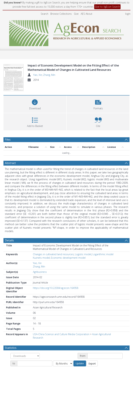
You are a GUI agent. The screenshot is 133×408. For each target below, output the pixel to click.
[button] (98, 103)
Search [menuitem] (44, 13)
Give (76, 13)
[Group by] (25, 356)
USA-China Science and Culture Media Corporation (61, 334)
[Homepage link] (66, 32)
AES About (86, 13)
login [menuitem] (127, 13)
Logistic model (83, 254)
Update (80, 363)
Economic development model (68, 257)
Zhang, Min (49, 74)
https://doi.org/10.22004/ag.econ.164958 (55, 288)
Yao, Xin (37, 74)
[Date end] (34, 363)
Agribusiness (40, 271)
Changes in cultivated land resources (53, 254)
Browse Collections (61, 13)
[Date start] (105, 356)
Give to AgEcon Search (107, 6)
